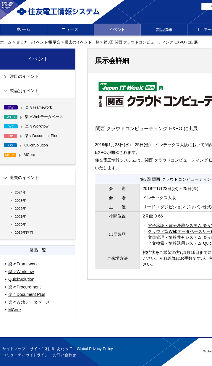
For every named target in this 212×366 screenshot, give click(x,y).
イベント (37, 59)
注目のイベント (24, 76)
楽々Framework (23, 264)
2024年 (20, 192)
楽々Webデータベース (29, 302)
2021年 (20, 216)
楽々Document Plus (26, 294)
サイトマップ (13, 348)
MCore (14, 309)
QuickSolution (21, 279)
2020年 (20, 224)
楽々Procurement (24, 287)
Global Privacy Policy (95, 348)
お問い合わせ (64, 355)
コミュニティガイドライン (25, 355)
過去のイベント (24, 177)
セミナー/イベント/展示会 (38, 42)
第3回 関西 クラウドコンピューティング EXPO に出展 (151, 42)
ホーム (6, 42)
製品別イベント (24, 90)
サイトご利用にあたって (51, 348)
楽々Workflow (21, 271)
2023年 (20, 200)
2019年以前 (24, 232)
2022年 (20, 208)
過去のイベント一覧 (82, 42)
